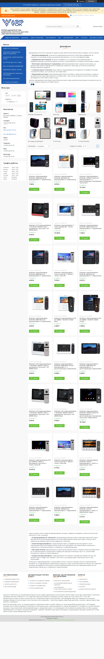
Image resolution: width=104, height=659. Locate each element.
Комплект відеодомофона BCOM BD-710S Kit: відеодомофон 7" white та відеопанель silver (89, 462)
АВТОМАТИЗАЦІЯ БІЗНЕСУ (11, 78)
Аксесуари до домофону (35, 141)
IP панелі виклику (84, 141)
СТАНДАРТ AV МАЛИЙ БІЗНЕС (38, 585)
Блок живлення (51, 37)
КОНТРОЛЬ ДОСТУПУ (11, 584)
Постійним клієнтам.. (71, 5)
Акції (77, 37)
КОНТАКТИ (82, 586)
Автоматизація (68, 37)
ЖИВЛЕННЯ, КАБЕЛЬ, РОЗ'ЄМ (12, 69)
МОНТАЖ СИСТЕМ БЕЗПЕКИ (62, 580)
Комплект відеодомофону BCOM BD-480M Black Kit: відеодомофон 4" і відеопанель (40, 274)
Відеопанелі (82, 114)
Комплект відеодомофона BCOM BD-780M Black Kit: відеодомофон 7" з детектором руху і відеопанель (91, 366)
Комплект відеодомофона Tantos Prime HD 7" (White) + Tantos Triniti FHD (64, 461)
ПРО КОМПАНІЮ (84, 581)
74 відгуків (81, 1)
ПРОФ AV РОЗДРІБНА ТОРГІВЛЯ (38, 583)
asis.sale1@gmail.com (9, 134)
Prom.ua (61, 616)
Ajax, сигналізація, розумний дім (13, 66)
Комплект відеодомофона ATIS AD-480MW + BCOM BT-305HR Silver (65, 319)
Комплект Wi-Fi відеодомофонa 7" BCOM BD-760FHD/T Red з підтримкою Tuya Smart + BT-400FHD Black (40, 227)
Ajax (59, 37)
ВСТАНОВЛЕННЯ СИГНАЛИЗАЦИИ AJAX (65, 591)
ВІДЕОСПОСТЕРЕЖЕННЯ (10, 48)
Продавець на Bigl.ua (52, 618)
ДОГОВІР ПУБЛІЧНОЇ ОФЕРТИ (87, 589)
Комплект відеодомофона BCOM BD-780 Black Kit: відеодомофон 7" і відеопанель (65, 508)
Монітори (56, 114)
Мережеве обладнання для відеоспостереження (11, 52)
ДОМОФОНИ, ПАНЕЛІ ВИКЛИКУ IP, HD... (13, 58)
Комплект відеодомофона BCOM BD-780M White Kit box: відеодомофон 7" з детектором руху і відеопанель (65, 366)
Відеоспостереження (12, 37)
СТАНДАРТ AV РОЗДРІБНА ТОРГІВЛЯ (40, 580)
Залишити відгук (98, 26)
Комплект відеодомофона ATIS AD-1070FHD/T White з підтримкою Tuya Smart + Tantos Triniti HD (40, 462)
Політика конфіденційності (68, 620)
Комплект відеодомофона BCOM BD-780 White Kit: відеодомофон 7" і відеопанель (40, 508)
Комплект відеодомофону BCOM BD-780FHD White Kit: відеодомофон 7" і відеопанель (91, 226)
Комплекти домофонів (35, 114)
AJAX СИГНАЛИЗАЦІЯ (10, 586)
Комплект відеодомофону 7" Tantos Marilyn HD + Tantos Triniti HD (64, 226)
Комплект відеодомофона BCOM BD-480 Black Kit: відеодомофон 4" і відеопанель (91, 274)
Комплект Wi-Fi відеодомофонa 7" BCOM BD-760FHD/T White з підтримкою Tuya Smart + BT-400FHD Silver (40, 366)
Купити (35, 189)
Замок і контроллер (37, 37)
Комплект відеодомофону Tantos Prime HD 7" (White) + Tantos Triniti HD (64, 274)
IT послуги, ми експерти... (11, 82)
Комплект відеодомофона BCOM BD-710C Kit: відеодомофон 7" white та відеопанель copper (89, 509)
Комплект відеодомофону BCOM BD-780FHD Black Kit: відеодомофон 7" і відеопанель (40, 177)
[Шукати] (78, 26)
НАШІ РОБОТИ (83, 579)
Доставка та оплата (96, 37)
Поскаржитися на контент (52, 620)
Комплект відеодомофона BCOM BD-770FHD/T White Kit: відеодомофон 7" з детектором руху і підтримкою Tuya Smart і (90, 179)
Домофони (24, 37)
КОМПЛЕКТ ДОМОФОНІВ (12, 581)
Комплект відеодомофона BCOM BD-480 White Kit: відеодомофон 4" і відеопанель (65, 177)
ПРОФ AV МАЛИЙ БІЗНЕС (36, 588)
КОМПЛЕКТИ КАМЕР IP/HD (12, 579)
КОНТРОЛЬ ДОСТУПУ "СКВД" (12, 62)
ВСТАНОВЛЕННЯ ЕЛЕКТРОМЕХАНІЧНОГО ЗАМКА (63, 588)
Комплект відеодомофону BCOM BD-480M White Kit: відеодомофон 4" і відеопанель (40, 319)
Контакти (84, 37)
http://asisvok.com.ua (9, 130)
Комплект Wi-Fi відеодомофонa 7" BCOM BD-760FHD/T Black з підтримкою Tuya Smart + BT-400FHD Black (65, 413)
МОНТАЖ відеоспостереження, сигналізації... (13, 74)
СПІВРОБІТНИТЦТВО (85, 584)
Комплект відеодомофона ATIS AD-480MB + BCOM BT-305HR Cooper (90, 319)
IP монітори (57, 141)
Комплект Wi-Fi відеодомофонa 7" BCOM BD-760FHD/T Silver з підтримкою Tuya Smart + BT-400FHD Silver (40, 413)
